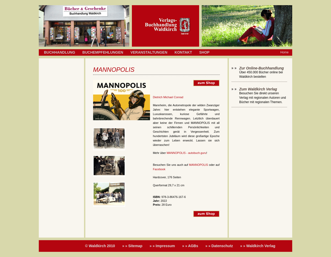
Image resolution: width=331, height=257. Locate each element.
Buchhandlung (59, 52)
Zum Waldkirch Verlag (258, 89)
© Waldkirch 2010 (100, 246)
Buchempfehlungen (102, 52)
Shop (204, 52)
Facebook (159, 169)
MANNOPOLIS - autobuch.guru (186, 152)
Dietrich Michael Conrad (168, 97)
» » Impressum (162, 246)
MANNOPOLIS (198, 164)
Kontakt (183, 52)
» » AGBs (190, 246)
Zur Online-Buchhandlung (261, 68)
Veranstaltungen (148, 52)
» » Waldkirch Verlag (257, 246)
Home (284, 52)
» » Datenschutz (219, 246)
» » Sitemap (132, 246)
